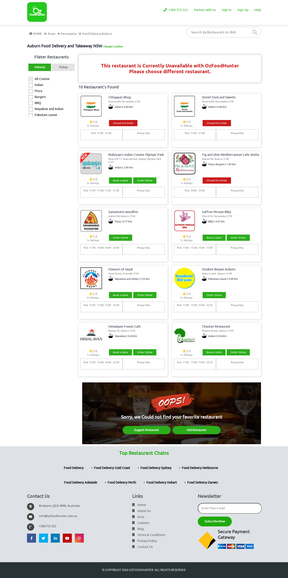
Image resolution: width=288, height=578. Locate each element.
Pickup (63, 67)
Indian (39, 85)
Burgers (40, 97)
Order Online (144, 180)
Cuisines (140, 523)
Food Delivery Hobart (161, 483)
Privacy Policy (144, 541)
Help (257, 10)
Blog (138, 529)
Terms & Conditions (148, 535)
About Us (141, 511)
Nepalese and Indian (49, 109)
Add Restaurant (196, 430)
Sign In (226, 10)
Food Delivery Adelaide (80, 483)
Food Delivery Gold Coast (112, 468)
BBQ (38, 103)
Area (138, 517)
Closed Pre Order (123, 123)
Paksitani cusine (46, 115)
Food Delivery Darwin (202, 483)
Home (139, 505)
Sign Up (242, 10)
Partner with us (205, 10)
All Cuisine (42, 79)
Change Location (113, 46)
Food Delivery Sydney (155, 468)
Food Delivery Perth (122, 483)
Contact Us (142, 547)
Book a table (120, 180)
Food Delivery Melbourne (200, 468)
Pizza (38, 91)
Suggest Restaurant (146, 430)
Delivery (39, 67)
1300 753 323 (175, 10)
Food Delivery (74, 468)
